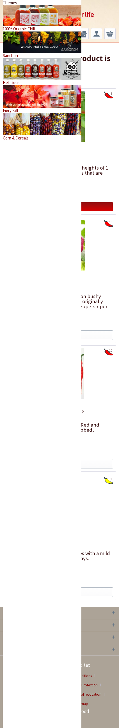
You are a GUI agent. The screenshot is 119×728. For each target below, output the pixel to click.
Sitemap (81, 703)
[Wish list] (83, 33)
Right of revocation (86, 694)
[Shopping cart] (110, 33)
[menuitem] (83, 33)
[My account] (96, 33)
